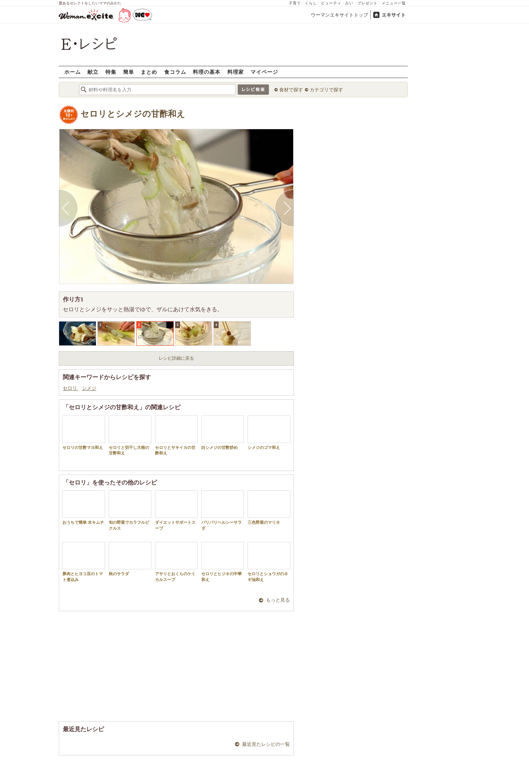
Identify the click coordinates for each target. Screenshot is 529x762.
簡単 (128, 71)
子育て (295, 3)
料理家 (235, 71)
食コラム (175, 71)
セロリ (70, 388)
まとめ (149, 71)
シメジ (89, 388)
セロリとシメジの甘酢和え (132, 114)
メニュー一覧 (394, 3)
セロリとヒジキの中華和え (222, 561)
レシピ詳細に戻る (176, 358)
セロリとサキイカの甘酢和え (176, 435)
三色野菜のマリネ (269, 507)
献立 (92, 71)
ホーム (72, 71)
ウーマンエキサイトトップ (339, 15)
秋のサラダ (130, 559)
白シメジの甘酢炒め (222, 433)
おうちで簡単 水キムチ (83, 507)
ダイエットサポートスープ (176, 510)
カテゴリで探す (326, 89)
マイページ (264, 71)
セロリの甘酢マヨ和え (83, 433)
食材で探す (291, 89)
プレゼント (367, 3)
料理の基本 (206, 71)
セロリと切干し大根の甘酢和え (130, 435)
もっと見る (278, 600)
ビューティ (331, 3)
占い (349, 3)
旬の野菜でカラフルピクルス (130, 510)
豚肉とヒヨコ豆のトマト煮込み (83, 561)
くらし (311, 3)
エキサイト (394, 15)
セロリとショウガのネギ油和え (269, 561)
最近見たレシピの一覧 (266, 744)
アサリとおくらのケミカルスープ (176, 561)
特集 (110, 71)
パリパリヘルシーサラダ (222, 510)
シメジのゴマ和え (269, 433)
